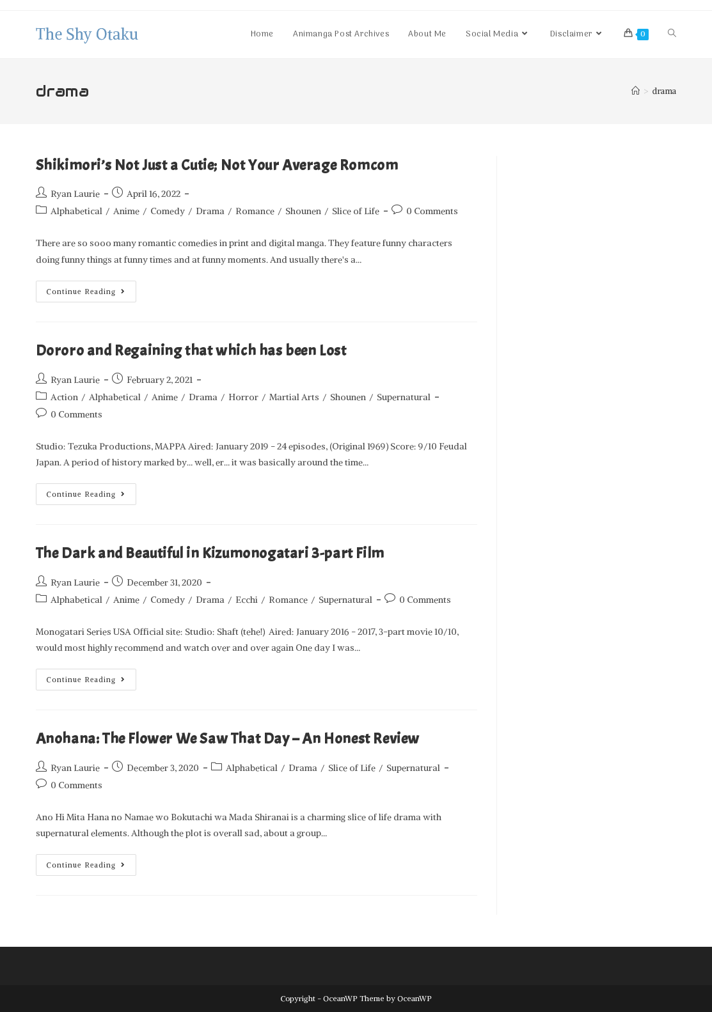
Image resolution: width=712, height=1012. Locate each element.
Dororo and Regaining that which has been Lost (191, 350)
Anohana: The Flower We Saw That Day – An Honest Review (228, 738)
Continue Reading (91, 288)
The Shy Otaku (87, 33)
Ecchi (246, 599)
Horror (243, 397)
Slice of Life (355, 211)
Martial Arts (294, 397)
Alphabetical (76, 211)
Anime (126, 211)
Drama (210, 211)
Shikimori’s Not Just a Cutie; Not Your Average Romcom (217, 165)
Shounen (303, 211)
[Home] (635, 91)
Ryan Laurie (75, 193)
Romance (254, 211)
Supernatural (404, 397)
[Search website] (672, 34)
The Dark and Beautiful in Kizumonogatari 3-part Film (210, 553)
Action (64, 397)
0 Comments (432, 211)
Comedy (167, 211)
